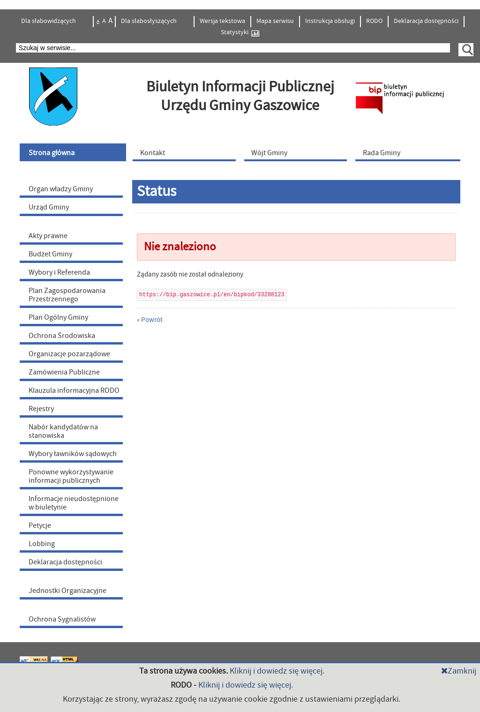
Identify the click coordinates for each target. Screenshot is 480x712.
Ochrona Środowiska (62, 335)
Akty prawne (48, 235)
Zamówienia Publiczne (64, 372)
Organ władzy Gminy (61, 189)
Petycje (40, 525)
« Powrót (150, 319)
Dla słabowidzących (49, 21)
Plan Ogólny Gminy (58, 317)
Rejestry (41, 408)
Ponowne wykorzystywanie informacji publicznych (71, 476)
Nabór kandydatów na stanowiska (63, 431)
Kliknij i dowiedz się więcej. (277, 671)
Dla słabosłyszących (149, 21)
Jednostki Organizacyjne (67, 590)
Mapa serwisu (275, 21)
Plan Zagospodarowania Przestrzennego (67, 295)
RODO (374, 21)
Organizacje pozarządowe (69, 354)
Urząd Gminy (49, 207)
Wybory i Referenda (59, 272)
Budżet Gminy (50, 254)
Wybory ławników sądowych (73, 453)
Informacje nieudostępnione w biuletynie (74, 503)
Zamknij (458, 671)
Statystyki (240, 32)
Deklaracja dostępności (426, 21)
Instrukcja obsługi (330, 21)
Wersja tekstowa (222, 21)
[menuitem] (74, 152)
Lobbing (42, 543)
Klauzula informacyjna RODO (74, 390)
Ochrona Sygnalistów (62, 619)
